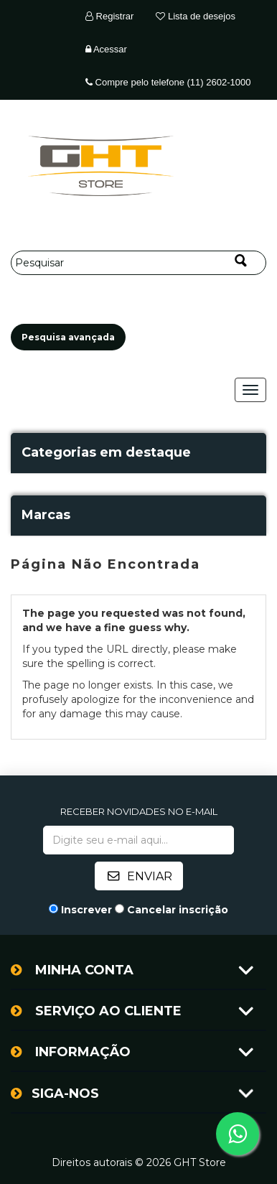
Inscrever (86, 909)
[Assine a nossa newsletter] (138, 840)
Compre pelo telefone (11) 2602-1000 (167, 82)
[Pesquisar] (138, 263)
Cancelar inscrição (177, 909)
